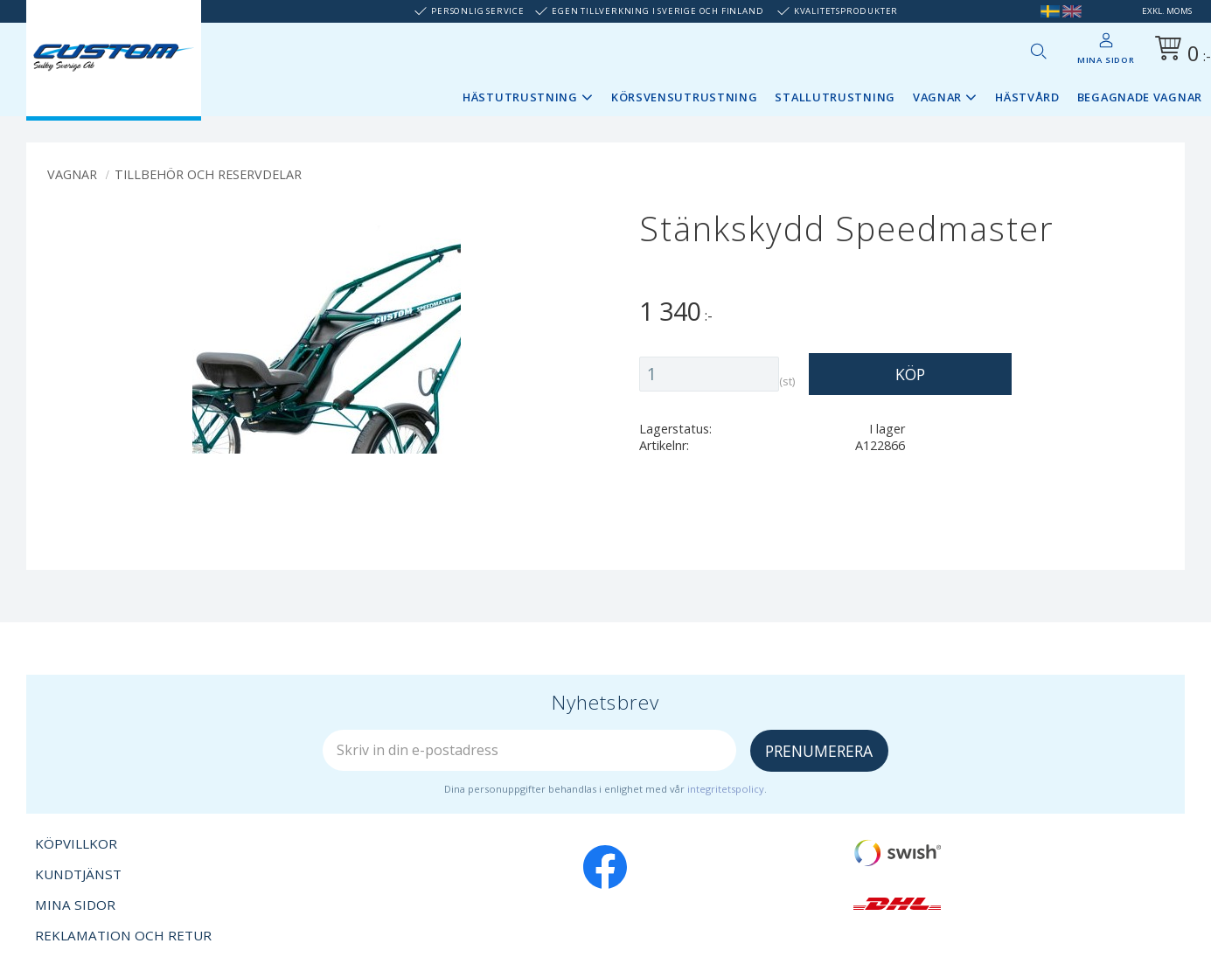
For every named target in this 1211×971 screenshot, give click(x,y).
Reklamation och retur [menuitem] (123, 935)
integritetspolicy (725, 788)
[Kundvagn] (1179, 51)
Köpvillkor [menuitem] (76, 843)
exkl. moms (1167, 11)
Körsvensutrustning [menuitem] (684, 97)
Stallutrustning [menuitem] (835, 97)
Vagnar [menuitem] (937, 97)
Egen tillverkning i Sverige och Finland (657, 11)
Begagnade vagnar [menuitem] (1139, 97)
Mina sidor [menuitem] (1106, 60)
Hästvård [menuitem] (1027, 97)
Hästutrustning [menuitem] (520, 97)
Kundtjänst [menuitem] (78, 874)
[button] (1037, 50)
